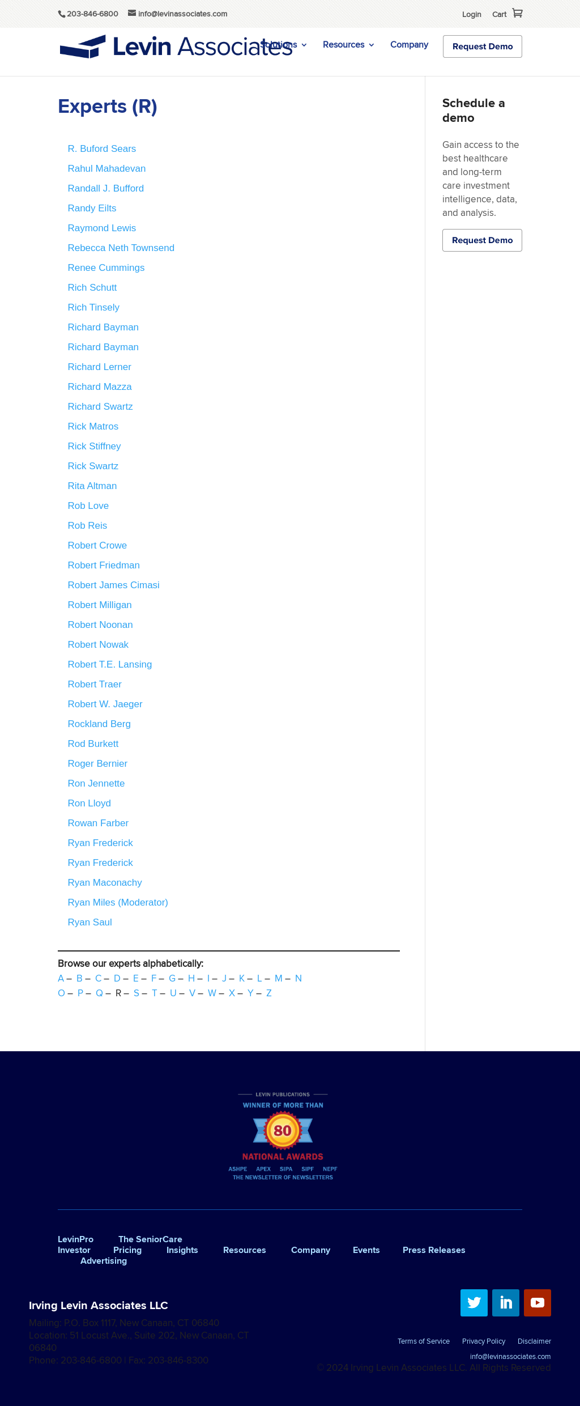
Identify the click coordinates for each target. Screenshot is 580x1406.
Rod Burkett (92, 743)
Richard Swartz (100, 406)
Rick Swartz (92, 466)
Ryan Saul (89, 922)
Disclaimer (534, 1342)
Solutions (278, 46)
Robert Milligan (99, 605)
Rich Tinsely (93, 307)
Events (366, 1249)
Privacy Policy (483, 1342)
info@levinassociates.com (510, 1357)
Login (471, 14)
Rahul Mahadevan (106, 168)
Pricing (127, 1249)
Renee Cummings (105, 267)
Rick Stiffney (94, 446)
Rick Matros (92, 426)
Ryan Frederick (100, 843)
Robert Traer (94, 684)
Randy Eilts (91, 208)
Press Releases (434, 1249)
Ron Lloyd (89, 803)
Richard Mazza (99, 386)
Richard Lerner (99, 367)
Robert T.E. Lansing (109, 664)
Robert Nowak (98, 644)
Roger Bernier (97, 763)
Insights (182, 1249)
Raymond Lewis (101, 228)
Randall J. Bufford (105, 188)
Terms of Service (424, 1342)
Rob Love (88, 505)
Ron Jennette (96, 783)
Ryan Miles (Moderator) (117, 902)
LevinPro (75, 1239)
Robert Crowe (97, 545)
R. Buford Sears (101, 148)
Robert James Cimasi (113, 585)
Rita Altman (92, 486)
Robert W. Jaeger (104, 704)
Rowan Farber (98, 823)
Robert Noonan (100, 624)
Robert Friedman (103, 565)
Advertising (103, 1260)
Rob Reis (87, 525)
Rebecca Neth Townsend (120, 248)
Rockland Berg (99, 724)
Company (409, 46)
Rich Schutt (92, 287)
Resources (343, 46)
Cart (499, 14)
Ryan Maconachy (104, 882)
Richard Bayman (103, 327)
